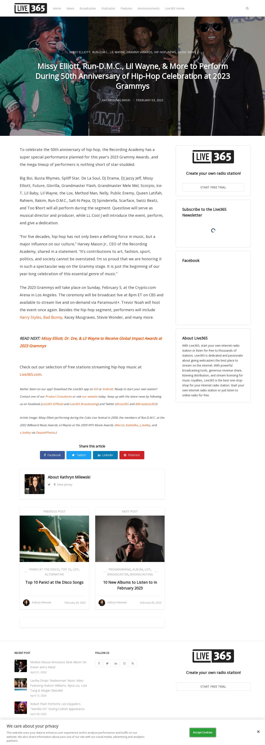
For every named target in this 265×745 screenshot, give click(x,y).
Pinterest (132, 455)
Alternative (54, 574)
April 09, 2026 (38, 714)
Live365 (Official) (52, 404)
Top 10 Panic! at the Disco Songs (54, 582)
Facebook (52, 455)
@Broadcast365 (145, 404)
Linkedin (105, 455)
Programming (119, 569)
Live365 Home (174, 8)
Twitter (79, 455)
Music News (187, 52)
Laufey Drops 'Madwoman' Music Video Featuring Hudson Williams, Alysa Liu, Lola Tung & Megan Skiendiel (58, 685)
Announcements (149, 8)
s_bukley (144, 425)
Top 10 (66, 569)
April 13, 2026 (38, 695)
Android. (108, 389)
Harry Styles (30, 317)
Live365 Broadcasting (84, 404)
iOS (96, 389)
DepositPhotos (45, 432)
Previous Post (54, 511)
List (76, 569)
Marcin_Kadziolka (127, 425)
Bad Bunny (52, 317)
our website (89, 396)
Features (126, 8)
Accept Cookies (202, 732)
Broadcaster (88, 8)
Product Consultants (58, 396)
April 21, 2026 (38, 672)
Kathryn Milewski (75, 477)
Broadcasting (141, 574)
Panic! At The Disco (44, 569)
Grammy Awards (139, 52)
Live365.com (30, 374)
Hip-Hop (160, 52)
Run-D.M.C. (100, 52)
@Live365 (122, 404)
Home (57, 8)
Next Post (130, 511)
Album (137, 569)
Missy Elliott (79, 52)
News (70, 8)
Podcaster (108, 8)
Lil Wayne (117, 52)
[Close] (258, 731)
